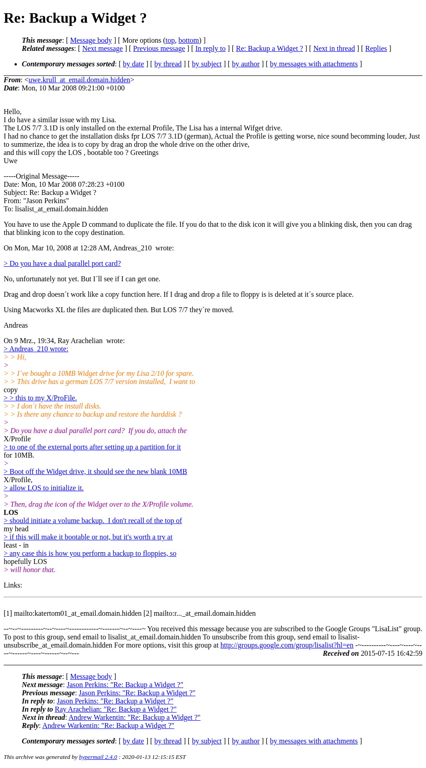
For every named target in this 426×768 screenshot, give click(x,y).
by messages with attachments (314, 64)
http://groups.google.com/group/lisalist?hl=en (287, 645)
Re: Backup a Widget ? (269, 48)
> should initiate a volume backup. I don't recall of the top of (93, 520)
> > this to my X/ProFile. (40, 398)
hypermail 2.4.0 (98, 756)
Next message (102, 48)
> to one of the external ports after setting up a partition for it (92, 447)
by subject (206, 64)
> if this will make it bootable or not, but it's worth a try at (88, 537)
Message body (91, 40)
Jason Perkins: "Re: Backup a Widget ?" (125, 684)
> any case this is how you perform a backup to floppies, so (90, 553)
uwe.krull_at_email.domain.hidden (79, 80)
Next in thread (334, 48)
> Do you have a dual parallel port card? (62, 263)
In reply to (210, 48)
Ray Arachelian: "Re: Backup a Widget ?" (115, 709)
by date (133, 64)
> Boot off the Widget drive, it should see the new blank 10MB (95, 471)
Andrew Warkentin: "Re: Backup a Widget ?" (134, 717)
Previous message (159, 48)
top (170, 40)
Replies (376, 48)
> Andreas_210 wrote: (36, 349)
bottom (188, 40)
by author (246, 64)
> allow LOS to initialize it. (44, 488)
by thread (168, 64)
